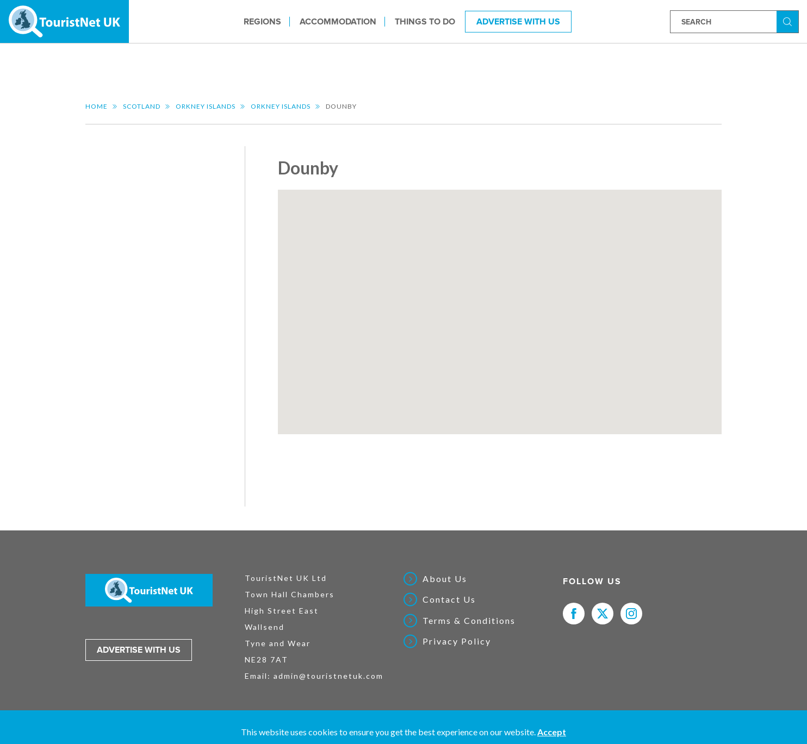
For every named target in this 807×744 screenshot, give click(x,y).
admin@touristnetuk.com (328, 675)
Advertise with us (139, 650)
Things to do (425, 21)
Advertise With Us (518, 21)
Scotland (141, 106)
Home (96, 106)
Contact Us (449, 599)
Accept (551, 732)
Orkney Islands (205, 106)
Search (789, 21)
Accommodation (338, 21)
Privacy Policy (457, 641)
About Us (445, 579)
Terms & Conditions (469, 621)
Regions (262, 21)
